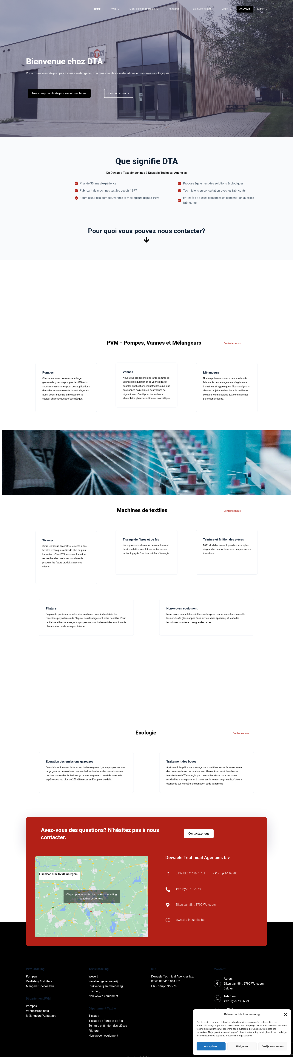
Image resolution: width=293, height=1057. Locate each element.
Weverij (93, 976)
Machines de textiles (144, 9)
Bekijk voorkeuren (273, 1046)
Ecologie (176, 9)
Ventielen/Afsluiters (39, 981)
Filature (93, 1030)
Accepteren (211, 1046)
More (227, 9)
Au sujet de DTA (202, 9)
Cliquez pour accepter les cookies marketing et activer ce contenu (91, 896)
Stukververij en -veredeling (106, 986)
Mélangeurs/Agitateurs (41, 1016)
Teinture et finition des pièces (108, 1025)
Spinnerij (94, 991)
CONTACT (244, 9)
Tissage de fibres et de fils (106, 1021)
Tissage (94, 1016)
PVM (116, 9)
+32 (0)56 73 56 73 (236, 1001)
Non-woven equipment (103, 996)
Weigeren (242, 1046)
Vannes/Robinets (37, 1011)
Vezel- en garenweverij (103, 981)
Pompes (31, 1006)
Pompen (31, 976)
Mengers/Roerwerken (40, 986)
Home (97, 9)
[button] (285, 1014)
